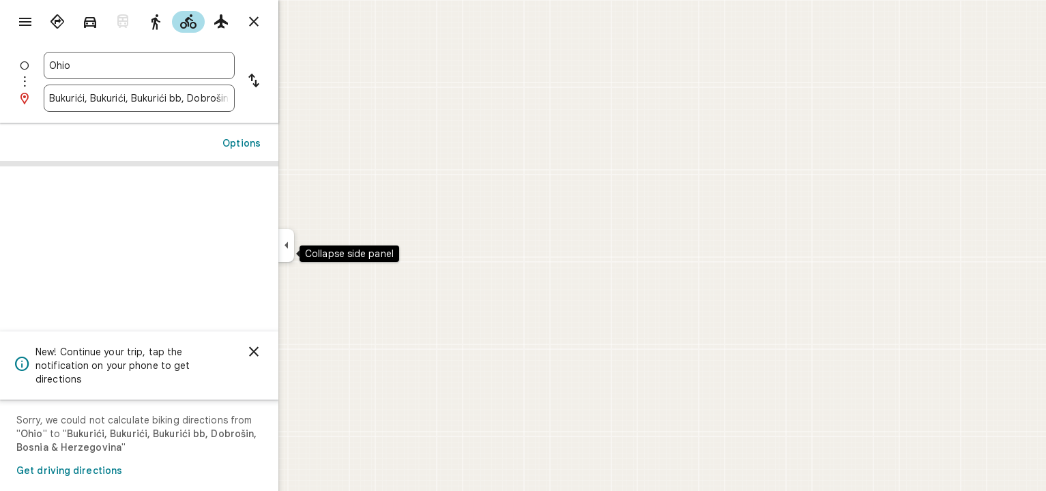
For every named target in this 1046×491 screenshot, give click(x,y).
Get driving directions (118, 470)
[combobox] (188, 65)
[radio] (106, 21)
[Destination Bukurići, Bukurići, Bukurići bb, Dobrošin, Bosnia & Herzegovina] (188, 98)
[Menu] (24, 23)
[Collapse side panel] (335, 245)
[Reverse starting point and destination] (303, 81)
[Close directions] (303, 21)
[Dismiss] (303, 352)
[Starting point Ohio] (188, 65)
